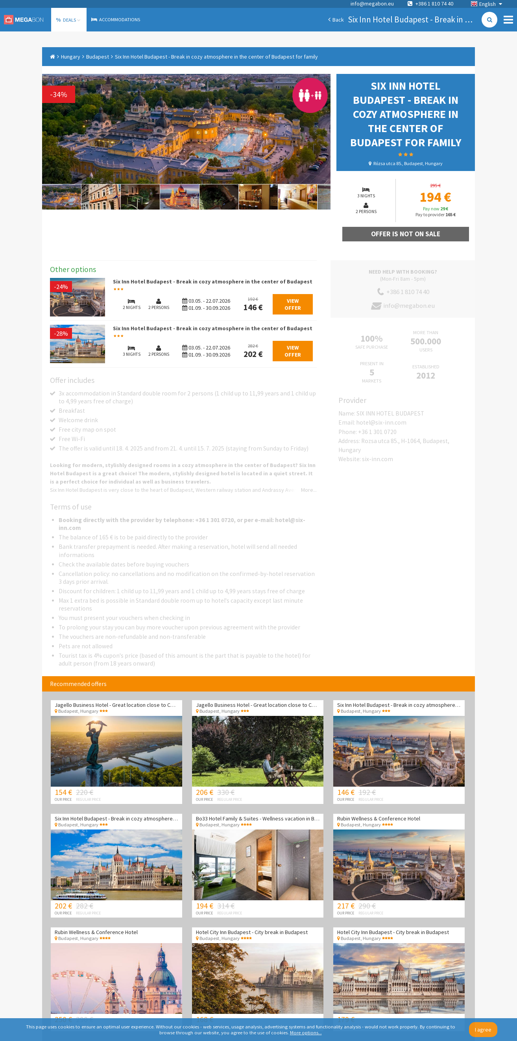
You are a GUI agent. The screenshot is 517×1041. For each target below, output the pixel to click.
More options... (306, 1032)
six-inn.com (377, 459)
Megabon (23, 19)
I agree (483, 1029)
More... (309, 489)
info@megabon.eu (372, 3)
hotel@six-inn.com (381, 422)
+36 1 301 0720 (377, 432)
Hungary (70, 56)
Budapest (97, 56)
